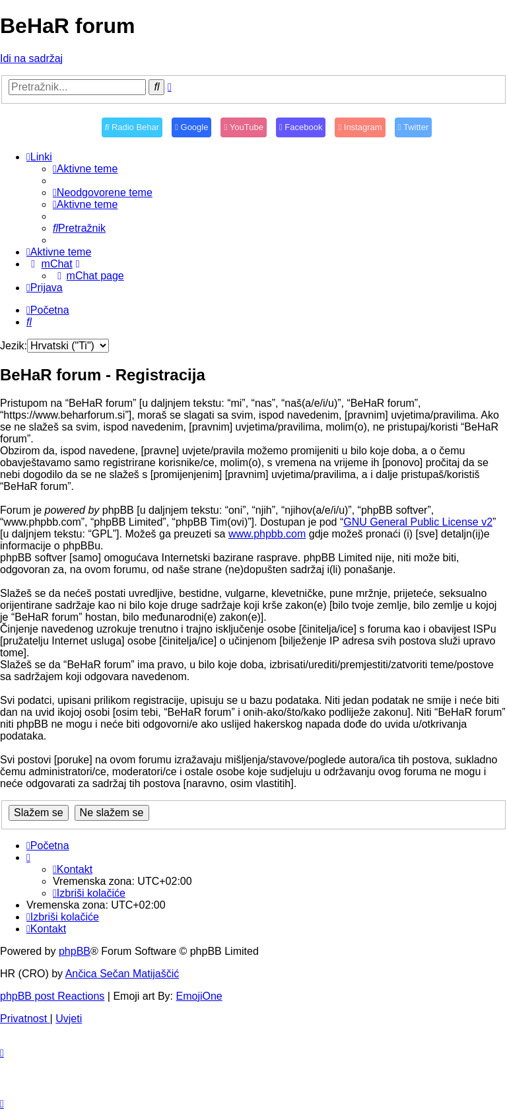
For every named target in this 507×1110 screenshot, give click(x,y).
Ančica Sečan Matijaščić (122, 973)
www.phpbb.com (267, 533)
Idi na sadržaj (31, 58)
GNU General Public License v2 (417, 522)
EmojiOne (199, 996)
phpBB (74, 951)
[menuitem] (85, 168)
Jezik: (13, 345)
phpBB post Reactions (52, 996)
